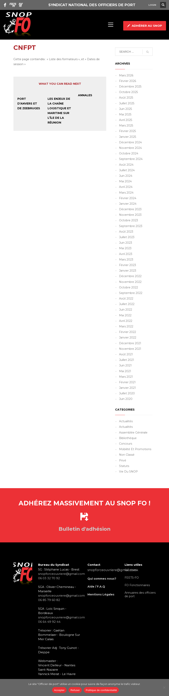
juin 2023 (125, 242)
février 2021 (127, 382)
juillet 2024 (127, 170)
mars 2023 (126, 259)
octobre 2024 (128, 153)
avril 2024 (125, 187)
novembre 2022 (130, 282)
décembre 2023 (130, 209)
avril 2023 (125, 254)
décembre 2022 (130, 276)
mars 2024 (126, 192)
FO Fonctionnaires (137, 585)
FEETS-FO (132, 577)
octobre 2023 (128, 220)
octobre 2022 (128, 287)
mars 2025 (126, 125)
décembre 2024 (130, 142)
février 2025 (127, 131)
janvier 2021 (127, 388)
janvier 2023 (127, 270)
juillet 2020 (127, 393)
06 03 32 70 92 (49, 578)
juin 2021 (125, 365)
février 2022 (127, 332)
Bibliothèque (128, 438)
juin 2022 (125, 309)
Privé (122, 460)
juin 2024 (125, 176)
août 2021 (126, 354)
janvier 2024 (127, 203)
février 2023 (127, 265)
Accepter (59, 690)
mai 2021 (125, 371)
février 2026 (127, 81)
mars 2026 (126, 75)
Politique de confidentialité (101, 690)
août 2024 (126, 164)
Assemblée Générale (133, 432)
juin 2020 (125, 399)
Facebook (131, 570)
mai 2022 (125, 315)
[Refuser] (164, 687)
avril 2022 (125, 321)
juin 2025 (125, 109)
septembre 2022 (130, 293)
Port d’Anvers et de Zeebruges (28, 103)
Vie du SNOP (128, 471)
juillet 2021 (126, 360)
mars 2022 (126, 326)
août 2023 (126, 231)
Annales (85, 95)
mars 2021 (126, 376)
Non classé (126, 454)
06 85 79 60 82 (49, 600)
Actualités (126, 421)
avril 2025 (125, 120)
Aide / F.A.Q (96, 586)
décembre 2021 (130, 343)
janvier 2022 (127, 337)
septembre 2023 (130, 226)
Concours (125, 443)
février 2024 (127, 198)
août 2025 (126, 97)
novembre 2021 (130, 349)
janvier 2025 (127, 137)
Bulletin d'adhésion (85, 529)
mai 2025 (125, 114)
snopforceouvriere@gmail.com (61, 574)
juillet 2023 (126, 237)
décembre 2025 (130, 86)
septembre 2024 (131, 159)
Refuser (75, 690)
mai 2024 (125, 181)
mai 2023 (125, 248)
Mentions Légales (100, 594)
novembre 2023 (130, 215)
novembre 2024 (130, 148)
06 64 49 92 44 (49, 622)
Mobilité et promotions (135, 449)
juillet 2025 (126, 103)
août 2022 (126, 298)
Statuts (124, 466)
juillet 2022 (126, 304)
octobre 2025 (128, 92)
